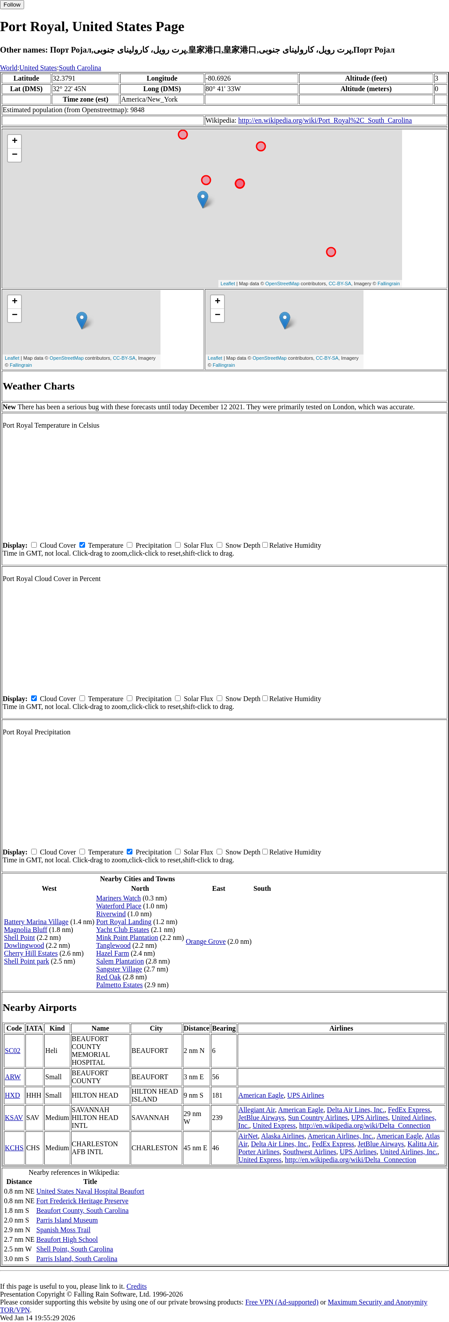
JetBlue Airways (262, 1117)
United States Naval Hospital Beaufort (90, 1191)
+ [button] (15, 141)
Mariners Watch (118, 898)
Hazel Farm (112, 953)
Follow (12, 4)
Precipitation (153, 545)
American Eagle (261, 1095)
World (9, 67)
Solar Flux (198, 545)
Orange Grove (206, 941)
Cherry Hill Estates (31, 953)
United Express (274, 1125)
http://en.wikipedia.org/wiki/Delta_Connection (364, 1125)
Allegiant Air (257, 1109)
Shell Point (19, 937)
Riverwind (111, 914)
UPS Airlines (305, 1095)
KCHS (14, 1148)
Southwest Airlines (309, 1151)
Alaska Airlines (282, 1136)
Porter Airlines (259, 1151)
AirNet (248, 1136)
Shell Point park (26, 961)
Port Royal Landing (123, 921)
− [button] (15, 155)
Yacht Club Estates (122, 929)
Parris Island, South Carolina (77, 1258)
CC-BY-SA (339, 283)
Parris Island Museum (67, 1220)
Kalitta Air (422, 1144)
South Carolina (80, 67)
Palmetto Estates (119, 985)
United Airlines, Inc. (409, 1151)
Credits (136, 1286)
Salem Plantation (120, 961)
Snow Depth (242, 545)
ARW (13, 1077)
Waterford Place (118, 906)
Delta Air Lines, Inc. (356, 1109)
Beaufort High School (67, 1239)
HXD (12, 1095)
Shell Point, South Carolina (74, 1249)
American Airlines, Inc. (340, 1136)
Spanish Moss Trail (63, 1229)
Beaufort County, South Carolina (82, 1210)
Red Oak (108, 977)
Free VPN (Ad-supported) (281, 1302)
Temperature (106, 545)
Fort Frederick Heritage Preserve (82, 1201)
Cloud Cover (58, 545)
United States (38, 67)
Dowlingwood (24, 945)
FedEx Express (409, 1109)
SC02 (13, 1050)
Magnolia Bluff (25, 929)
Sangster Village (119, 969)
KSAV (14, 1117)
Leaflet (228, 283)
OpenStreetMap (282, 283)
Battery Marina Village (36, 921)
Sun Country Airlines (318, 1117)
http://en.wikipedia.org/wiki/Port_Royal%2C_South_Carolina (325, 120)
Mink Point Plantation (127, 937)
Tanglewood (113, 945)
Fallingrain (389, 283)
